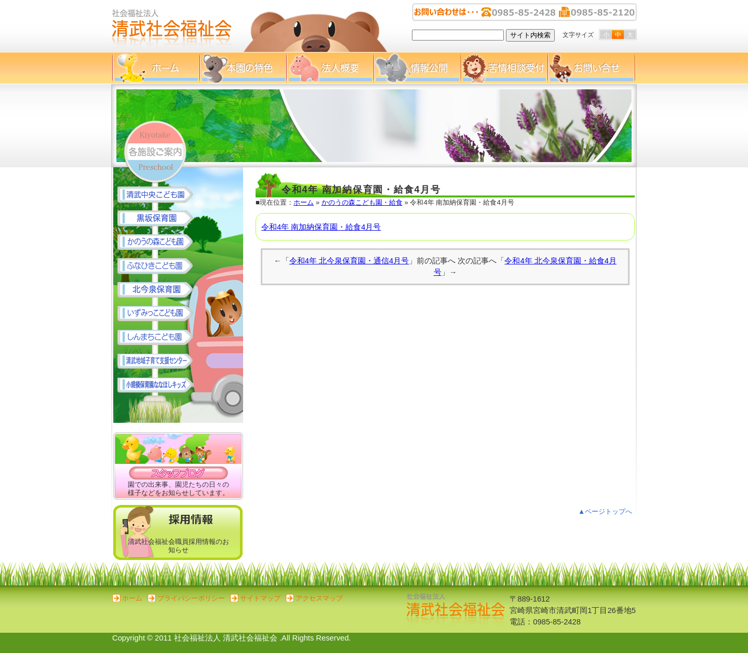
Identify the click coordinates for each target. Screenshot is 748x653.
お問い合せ (591, 68)
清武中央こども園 (160, 194)
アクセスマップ (319, 598)
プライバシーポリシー (191, 598)
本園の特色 (242, 68)
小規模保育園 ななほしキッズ (160, 386)
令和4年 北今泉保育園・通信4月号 (349, 261)
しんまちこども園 (160, 338)
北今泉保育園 (160, 290)
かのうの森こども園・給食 (362, 202)
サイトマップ (260, 598)
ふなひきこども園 (160, 266)
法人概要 (329, 68)
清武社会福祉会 (172, 26)
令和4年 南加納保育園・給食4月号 (321, 227)
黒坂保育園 (160, 218)
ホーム (155, 68)
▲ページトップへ (605, 511)
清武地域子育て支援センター (160, 362)
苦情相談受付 (504, 68)
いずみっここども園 (160, 314)
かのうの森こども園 (160, 242)
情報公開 (417, 68)
